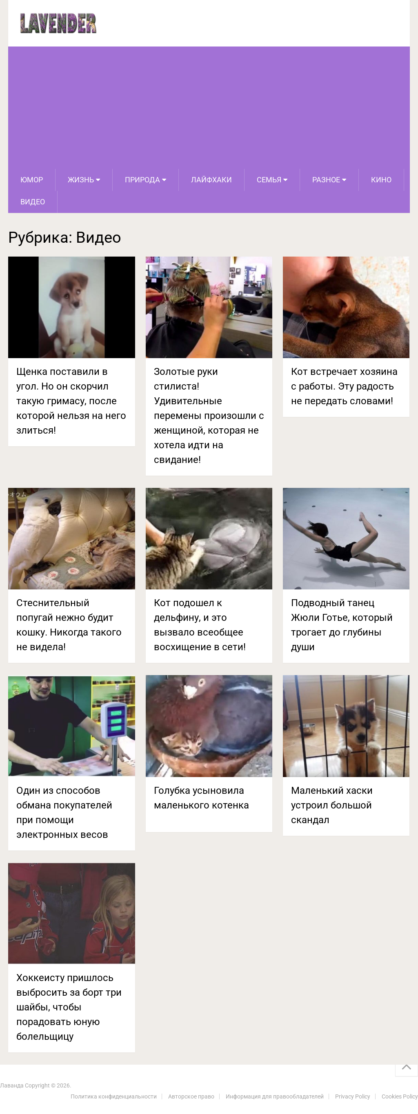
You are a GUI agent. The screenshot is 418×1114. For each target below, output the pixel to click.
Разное (326, 179)
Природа (142, 179)
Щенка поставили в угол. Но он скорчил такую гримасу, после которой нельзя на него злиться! (71, 401)
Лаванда (12, 1085)
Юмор (31, 179)
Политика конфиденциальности (114, 1096)
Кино (381, 179)
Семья (269, 179)
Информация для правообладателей (275, 1096)
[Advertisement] (209, 108)
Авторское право (191, 1096)
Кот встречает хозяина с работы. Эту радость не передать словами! (344, 386)
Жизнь (81, 179)
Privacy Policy (352, 1096)
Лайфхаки (211, 179)
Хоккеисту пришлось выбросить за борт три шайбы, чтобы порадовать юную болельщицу (69, 1007)
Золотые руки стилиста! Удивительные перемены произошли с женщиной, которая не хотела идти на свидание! (209, 415)
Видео (32, 201)
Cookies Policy (400, 1096)
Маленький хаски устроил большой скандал (332, 805)
